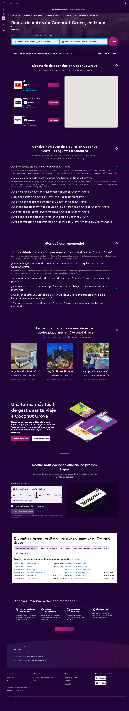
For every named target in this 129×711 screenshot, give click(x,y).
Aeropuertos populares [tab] (85, 548)
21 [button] (51, 76)
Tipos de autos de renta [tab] (52, 548)
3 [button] (83, 61)
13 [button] (46, 71)
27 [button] (46, 81)
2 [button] (61, 61)
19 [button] (41, 76)
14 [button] (51, 71)
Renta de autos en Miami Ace (78, 578)
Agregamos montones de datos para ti (69, 656)
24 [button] (31, 81)
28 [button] (51, 81)
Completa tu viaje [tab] (104, 548)
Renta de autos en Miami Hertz (79, 572)
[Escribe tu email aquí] (42, 500)
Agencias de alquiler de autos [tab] (29, 548)
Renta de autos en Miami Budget (79, 566)
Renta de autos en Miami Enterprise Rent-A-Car (33, 572)
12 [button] (41, 71)
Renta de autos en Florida (56, 15)
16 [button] (61, 71)
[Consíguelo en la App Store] (104, 683)
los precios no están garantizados (64, 646)
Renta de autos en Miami (73, 15)
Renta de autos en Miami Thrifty (79, 575)
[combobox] (25, 36)
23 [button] (61, 76)
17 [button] (31, 76)
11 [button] (36, 71)
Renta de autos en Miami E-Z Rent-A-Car (82, 569)
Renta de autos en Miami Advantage (30, 563)
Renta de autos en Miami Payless (28, 578)
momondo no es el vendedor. (69, 653)
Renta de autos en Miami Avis (27, 566)
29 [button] (56, 81)
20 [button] (46, 76)
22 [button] (56, 76)
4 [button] (88, 61)
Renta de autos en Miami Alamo (79, 563)
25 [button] (36, 81)
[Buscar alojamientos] (3, 14)
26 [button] (41, 81)
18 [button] (36, 76)
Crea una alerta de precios (105, 615)
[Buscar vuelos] (3, 10)
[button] (3, 3)
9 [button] (61, 66)
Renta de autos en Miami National (29, 575)
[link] (57, 102)
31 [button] (31, 86)
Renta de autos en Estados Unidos (37, 15)
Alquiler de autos (20, 15)
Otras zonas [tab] (69, 548)
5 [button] (41, 66)
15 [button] (56, 71)
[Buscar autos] (3, 18)
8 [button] (56, 66)
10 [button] (31, 71)
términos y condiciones (48, 515)
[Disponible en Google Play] (104, 678)
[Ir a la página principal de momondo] (14, 3)
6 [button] (46, 66)
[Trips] (3, 24)
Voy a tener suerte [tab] (25, 553)
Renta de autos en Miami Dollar (28, 569)
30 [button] (61, 81)
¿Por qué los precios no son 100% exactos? (69, 660)
